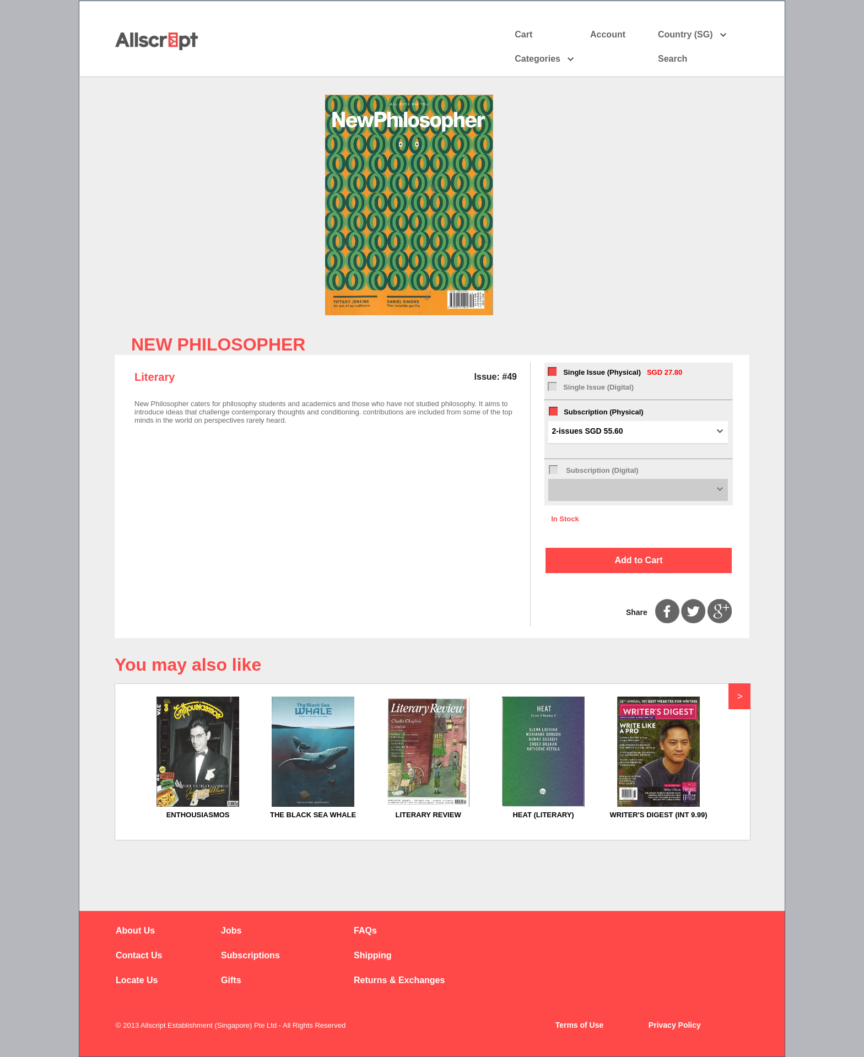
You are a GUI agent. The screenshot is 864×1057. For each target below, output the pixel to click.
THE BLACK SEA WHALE (313, 815)
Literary (154, 377)
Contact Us (139, 955)
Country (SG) (692, 35)
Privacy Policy (675, 1025)
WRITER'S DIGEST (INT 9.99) (658, 815)
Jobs (231, 930)
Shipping (372, 955)
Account (617, 35)
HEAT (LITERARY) (543, 815)
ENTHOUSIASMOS (198, 815)
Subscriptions (250, 955)
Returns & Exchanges (399, 980)
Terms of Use (579, 1025)
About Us (135, 930)
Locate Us (137, 980)
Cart (523, 34)
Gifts (231, 980)
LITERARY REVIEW (428, 815)
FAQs (365, 930)
